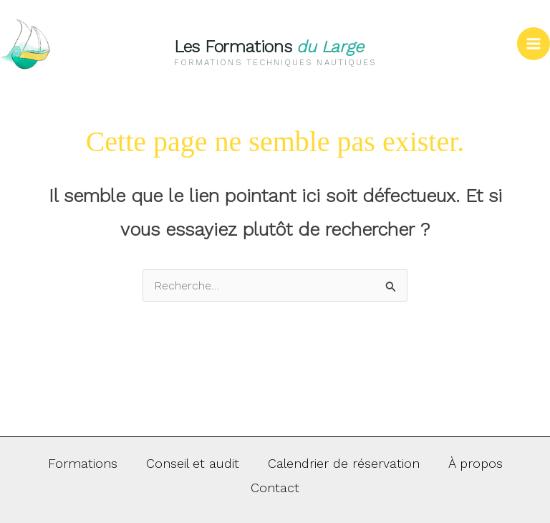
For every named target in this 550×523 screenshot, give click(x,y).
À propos (475, 463)
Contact (275, 487)
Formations (82, 463)
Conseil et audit (192, 463)
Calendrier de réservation (344, 463)
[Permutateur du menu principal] (533, 43)
